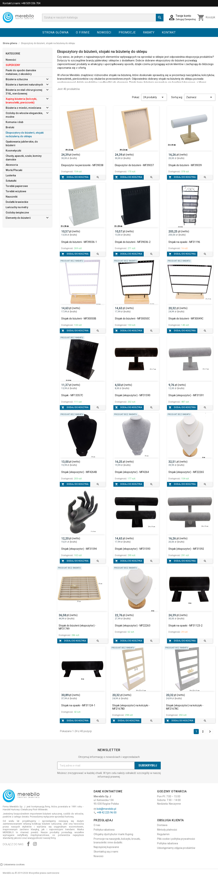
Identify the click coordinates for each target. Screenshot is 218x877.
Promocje (127, 32)
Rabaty (149, 32)
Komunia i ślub (14, 122)
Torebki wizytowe (16, 191)
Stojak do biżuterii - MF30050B (78, 318)
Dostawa (162, 825)
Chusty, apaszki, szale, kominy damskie (24, 157)
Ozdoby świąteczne (17, 212)
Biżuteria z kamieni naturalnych (24, 84)
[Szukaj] (103, 17)
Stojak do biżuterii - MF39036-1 (79, 241)
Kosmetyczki (13, 150)
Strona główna (55, 32)
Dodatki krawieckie (17, 201)
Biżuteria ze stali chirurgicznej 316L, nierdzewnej (24, 91)
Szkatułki (11, 180)
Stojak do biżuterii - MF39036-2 (133, 241)
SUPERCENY (13, 65)
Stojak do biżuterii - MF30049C (185, 318)
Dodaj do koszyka (75, 177)
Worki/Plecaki (14, 170)
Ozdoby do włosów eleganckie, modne (24, 115)
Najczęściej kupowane (106, 847)
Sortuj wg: (177, 97)
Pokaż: (136, 97)
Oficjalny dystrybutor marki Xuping (113, 834)
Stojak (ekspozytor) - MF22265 (186, 472)
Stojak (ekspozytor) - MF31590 (132, 395)
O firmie (83, 32)
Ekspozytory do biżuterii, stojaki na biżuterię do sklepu (25, 134)
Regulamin (163, 834)
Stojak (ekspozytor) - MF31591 (186, 395)
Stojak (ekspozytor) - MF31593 (132, 548)
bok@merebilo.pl (106, 808)
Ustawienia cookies (12, 864)
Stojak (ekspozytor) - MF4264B (79, 472)
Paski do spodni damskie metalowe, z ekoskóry (21, 72)
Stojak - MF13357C (72, 395)
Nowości (104, 32)
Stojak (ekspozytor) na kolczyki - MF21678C (184, 707)
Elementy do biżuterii (18, 217)
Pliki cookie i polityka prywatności (176, 838)
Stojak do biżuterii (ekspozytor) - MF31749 (77, 627)
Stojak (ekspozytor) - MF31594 (79, 548)
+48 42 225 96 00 (106, 812)
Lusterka (11, 175)
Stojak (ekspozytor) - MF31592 (186, 548)
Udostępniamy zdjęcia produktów (176, 847)
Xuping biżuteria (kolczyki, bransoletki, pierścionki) (21, 100)
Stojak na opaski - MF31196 (184, 241)
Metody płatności (167, 829)
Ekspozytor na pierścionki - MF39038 (82, 165)
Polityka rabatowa (104, 829)
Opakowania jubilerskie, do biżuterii (22, 143)
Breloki (10, 127)
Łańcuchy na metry (17, 207)
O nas (97, 825)
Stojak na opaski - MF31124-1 (78, 705)
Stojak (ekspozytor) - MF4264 (132, 472)
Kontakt (169, 32)
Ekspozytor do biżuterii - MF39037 (134, 165)
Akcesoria (12, 164)
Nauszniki (12, 196)
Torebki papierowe (17, 186)
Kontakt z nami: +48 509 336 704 (21, 3)
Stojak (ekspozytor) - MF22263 (132, 625)
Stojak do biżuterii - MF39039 (185, 165)
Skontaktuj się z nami (106, 851)
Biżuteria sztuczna (17, 79)
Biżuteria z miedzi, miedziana (23, 107)
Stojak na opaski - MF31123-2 (185, 625)
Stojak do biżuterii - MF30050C (132, 318)
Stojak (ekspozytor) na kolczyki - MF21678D (131, 707)
